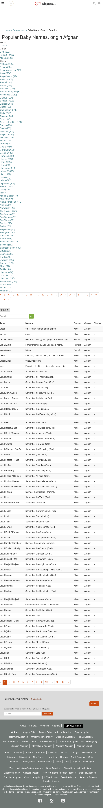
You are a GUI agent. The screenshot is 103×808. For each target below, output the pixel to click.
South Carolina (45, 762)
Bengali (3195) (7, 101)
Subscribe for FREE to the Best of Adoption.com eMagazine (27, 709)
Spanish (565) (6, 254)
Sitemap (56, 726)
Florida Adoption (10, 741)
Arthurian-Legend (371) (11, 91)
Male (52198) (6, 58)
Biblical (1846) (7, 104)
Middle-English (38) (9, 196)
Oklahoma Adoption (65, 737)
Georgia (75, 752)
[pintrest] (63, 800)
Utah (67, 762)
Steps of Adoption (87, 773)
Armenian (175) (7, 88)
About (23, 726)
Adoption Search (84, 746)
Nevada (64, 757)
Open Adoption (82, 732)
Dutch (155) (5, 128)
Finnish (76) (5, 140)
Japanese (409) (7, 183)
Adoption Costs (29, 741)
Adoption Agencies (51, 781)
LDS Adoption (51, 777)
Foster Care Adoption (18, 737)
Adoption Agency (89, 741)
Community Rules (47, 792)
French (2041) (7, 144)
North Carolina (78, 757)
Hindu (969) (5, 165)
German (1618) (7, 150)
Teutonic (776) (7, 263)
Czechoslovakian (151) (11, 122)
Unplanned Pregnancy (41, 737)
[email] (22, 713)
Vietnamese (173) (8, 281)
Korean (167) (6, 186)
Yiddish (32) (5, 287)
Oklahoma (13, 762)
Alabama (18, 752)
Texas (58, 762)
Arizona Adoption (63, 732)
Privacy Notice (30, 792)
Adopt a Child (29, 732)
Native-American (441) (10, 202)
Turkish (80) (5, 269)
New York (52, 757)
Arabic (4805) (6, 79)
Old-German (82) (8, 217)
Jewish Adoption (69, 777)
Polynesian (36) (7, 229)
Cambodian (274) (8, 110)
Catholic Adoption (32, 777)
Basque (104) (6, 98)
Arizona (29, 752)
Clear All (4, 46)
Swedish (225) (7, 260)
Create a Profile (36, 699)
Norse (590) (5, 205)
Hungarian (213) (8, 168)
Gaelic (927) (6, 147)
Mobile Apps (73, 725)
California (53, 752)
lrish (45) (4, 193)
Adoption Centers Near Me (30, 768)
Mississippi (24, 757)
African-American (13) (10, 70)
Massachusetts (89, 752)
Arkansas (40, 752)
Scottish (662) (6, 245)
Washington (88, 762)
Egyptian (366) (7, 131)
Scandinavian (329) (9, 242)
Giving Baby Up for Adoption (77, 768)
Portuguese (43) (7, 232)
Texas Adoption (85, 737)
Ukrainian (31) (6, 275)
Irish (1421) (5, 174)
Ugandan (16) (6, 272)
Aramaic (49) (6, 82)
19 (63, 682)
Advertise (44, 726)
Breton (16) (5, 107)
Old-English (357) (8, 211)
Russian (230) (6, 235)
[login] (99, 3)
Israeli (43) (5, 177)
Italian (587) (5, 180)
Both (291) (5, 52)
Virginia (76, 762)
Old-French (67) (7, 214)
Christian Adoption (19, 746)
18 (57, 682)
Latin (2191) (5, 189)
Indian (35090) (7, 171)
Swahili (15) (5, 257)
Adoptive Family (47, 741)
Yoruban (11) (6, 291)
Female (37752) (7, 55)
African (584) (6, 67)
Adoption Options (31, 773)
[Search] (94, 3)
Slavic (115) (5, 251)
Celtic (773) (5, 113)
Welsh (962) (6, 284)
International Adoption (41, 746)
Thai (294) (5, 266)
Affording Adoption (64, 746)
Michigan (11, 757)
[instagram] (52, 800)
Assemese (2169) (8, 95)
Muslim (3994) (7, 199)
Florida (64, 752)
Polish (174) (5, 226)
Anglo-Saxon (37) (8, 76)
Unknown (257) (7, 278)
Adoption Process (88, 777)
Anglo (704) (5, 73)
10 (46, 682)
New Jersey (38, 757)
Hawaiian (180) (7, 156)
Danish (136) (6, 125)
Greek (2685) (6, 153)
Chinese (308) (7, 116)
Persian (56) (6, 223)
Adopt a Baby (45, 732)
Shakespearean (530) (10, 248)
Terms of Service (16, 792)
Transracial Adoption (68, 741)
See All (94, 703)
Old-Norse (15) (7, 220)
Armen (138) (6, 85)
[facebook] (40, 800)
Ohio (90, 757)
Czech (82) (5, 119)
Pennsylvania (28, 762)
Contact (32, 726)
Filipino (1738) (7, 137)
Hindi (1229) (6, 162)
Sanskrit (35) (6, 238)
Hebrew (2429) (7, 159)
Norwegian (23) (7, 208)
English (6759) (7, 134)
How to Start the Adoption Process (59, 773)
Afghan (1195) (7, 64)
